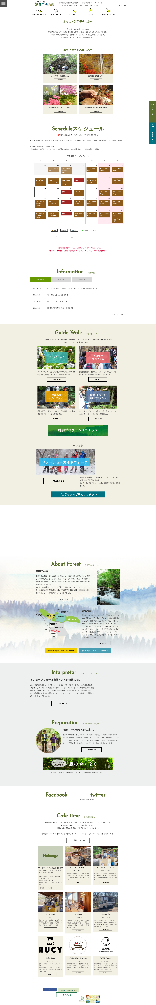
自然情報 (78, 280)
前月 (55, 237)
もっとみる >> (117, 315)
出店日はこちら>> (78, 820)
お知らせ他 (39, 280)
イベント (59, 280)
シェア (46, 969)
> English (122, 5)
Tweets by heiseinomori (86, 779)
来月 (73, 237)
